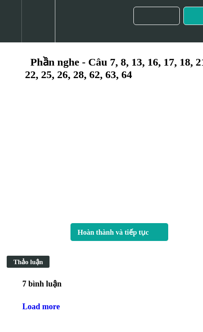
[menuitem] (38, 21)
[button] (10, 21)
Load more (41, 306)
